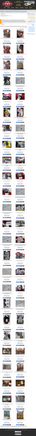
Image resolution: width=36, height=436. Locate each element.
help (10, 9)
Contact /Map (21, 7)
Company (12, 7)
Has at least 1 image (30, 23)
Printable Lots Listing (31, 31)
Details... (5, 43)
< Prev (1, 26)
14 (16, 26)
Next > (19, 26)
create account (34, 9)
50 (24, 26)
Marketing (17, 7)
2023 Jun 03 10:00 (2, 25)
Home (5, 7)
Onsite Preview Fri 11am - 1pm (26, 12)
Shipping (30, 7)
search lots (4, 9)
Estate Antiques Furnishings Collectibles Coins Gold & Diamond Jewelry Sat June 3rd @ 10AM (12, 10)
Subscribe (26, 7)
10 (22, 26)
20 (23, 26)
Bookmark (9, 43)
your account (8, 9)
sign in (30, 9)
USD (4, 12)
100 (25, 26)
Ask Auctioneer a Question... (31, 33)
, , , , (14, 12)
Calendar (8, 7)
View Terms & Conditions (31, 30)
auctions (1, 9)
